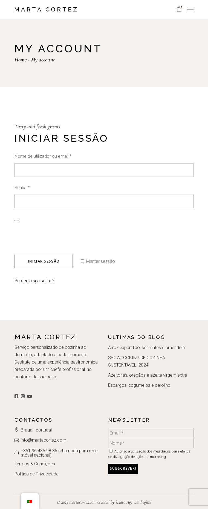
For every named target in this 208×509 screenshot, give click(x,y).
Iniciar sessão (43, 261)
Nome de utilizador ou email (54, 156)
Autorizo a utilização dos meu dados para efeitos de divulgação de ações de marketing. (149, 454)
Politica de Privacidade (37, 474)
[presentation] (52, 234)
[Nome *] (150, 443)
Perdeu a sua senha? (34, 280)
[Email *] (150, 433)
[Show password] (17, 220)
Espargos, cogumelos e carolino (139, 385)
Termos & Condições (35, 463)
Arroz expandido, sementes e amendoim (147, 347)
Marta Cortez (46, 9)
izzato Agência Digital (133, 502)
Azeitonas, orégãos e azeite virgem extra (147, 375)
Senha (33, 187)
